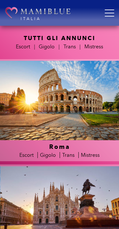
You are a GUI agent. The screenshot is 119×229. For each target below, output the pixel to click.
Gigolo (47, 47)
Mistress (93, 47)
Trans (69, 47)
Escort (23, 47)
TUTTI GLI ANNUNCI (60, 38)
